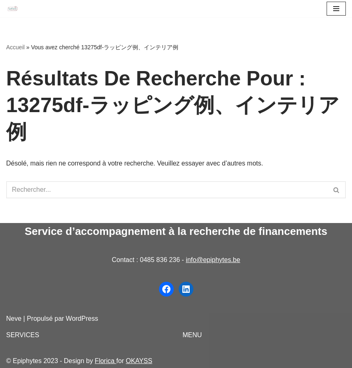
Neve (13, 318)
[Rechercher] (166, 189)
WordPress (82, 318)
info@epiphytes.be (213, 259)
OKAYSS (139, 360)
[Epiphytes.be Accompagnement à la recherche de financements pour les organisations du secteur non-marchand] (12, 9)
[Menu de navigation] (336, 9)
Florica (105, 360)
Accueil (15, 47)
